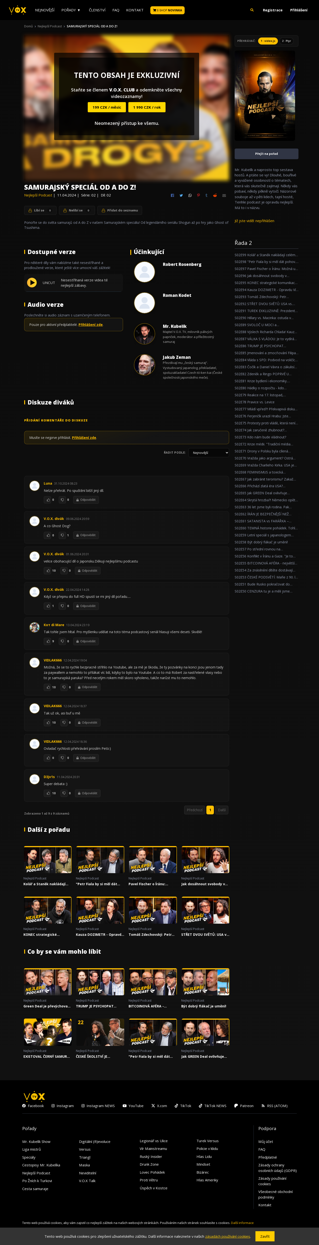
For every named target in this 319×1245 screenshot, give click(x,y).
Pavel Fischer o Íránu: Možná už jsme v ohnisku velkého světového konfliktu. (150, 885)
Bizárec (202, 1173)
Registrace (273, 10)
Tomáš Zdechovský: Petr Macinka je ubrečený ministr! (150, 935)
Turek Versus (207, 1141)
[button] (252, 10)
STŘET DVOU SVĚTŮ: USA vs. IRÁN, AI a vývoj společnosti (205, 935)
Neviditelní (87, 1173)
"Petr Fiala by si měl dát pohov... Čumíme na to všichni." (96, 885)
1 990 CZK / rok (147, 107)
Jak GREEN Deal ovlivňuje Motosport (202, 1057)
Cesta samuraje (35, 1189)
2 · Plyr (286, 41)
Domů (28, 26)
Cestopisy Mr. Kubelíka (41, 1166)
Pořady (68, 10)
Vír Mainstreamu (153, 1149)
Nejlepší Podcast (50, 26)
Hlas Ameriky (207, 1181)
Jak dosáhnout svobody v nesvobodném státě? (203, 885)
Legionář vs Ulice (154, 1141)
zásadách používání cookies (227, 1236)
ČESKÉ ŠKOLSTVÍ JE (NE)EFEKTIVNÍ (91, 1057)
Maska (84, 1166)
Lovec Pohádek (152, 1173)
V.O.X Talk (87, 1181)
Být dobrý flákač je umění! (203, 1007)
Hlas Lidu (204, 1157)
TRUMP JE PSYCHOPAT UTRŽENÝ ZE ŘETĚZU (95, 1007)
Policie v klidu (207, 1149)
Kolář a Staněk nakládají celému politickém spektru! (47, 885)
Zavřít (265, 1236)
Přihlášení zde (91, 324)
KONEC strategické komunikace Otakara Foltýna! (41, 935)
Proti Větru (149, 1181)
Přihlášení (298, 10)
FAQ (115, 10)
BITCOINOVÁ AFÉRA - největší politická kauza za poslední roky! (152, 1007)
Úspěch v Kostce (153, 1188)
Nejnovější (45, 10)
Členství (97, 10)
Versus (85, 1150)
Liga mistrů (31, 1150)
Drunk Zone (149, 1165)
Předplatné (267, 1158)
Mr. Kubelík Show (36, 1142)
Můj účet (265, 1142)
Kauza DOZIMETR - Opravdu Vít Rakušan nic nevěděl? (99, 935)
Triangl (84, 1158)
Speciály (29, 1158)
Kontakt (135, 10)
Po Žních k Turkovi (37, 1181)
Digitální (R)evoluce (94, 1142)
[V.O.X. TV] (17, 10)
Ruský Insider (151, 1157)
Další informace (242, 1224)
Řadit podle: (175, 452)
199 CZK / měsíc (107, 107)
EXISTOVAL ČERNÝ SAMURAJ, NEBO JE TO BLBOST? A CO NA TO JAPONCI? (47, 1057)
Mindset (203, 1165)
